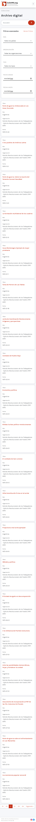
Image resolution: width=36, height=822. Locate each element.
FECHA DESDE (8, 75)
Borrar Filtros (28, 31)
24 (23, 806)
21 (10, 806)
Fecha (4, 129)
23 (19, 806)
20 (7, 806)
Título (4, 103)
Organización (6, 118)
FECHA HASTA (7, 87)
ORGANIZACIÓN (8, 49)
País (3, 112)
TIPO (4, 62)
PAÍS (4, 37)
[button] (33, 4)
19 (2, 806)
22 (14, 806)
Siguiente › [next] (30, 806)
